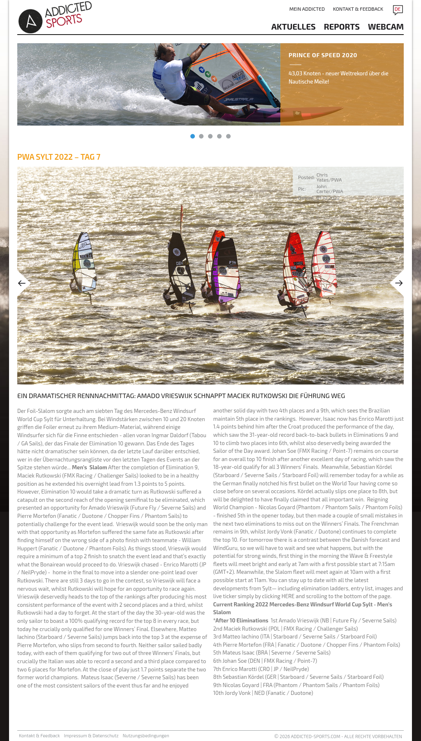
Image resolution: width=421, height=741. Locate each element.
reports (342, 26)
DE (398, 9)
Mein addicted (307, 9)
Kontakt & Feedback (358, 9)
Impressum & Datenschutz (91, 735)
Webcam (386, 26)
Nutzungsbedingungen (146, 735)
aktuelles (293, 26)
